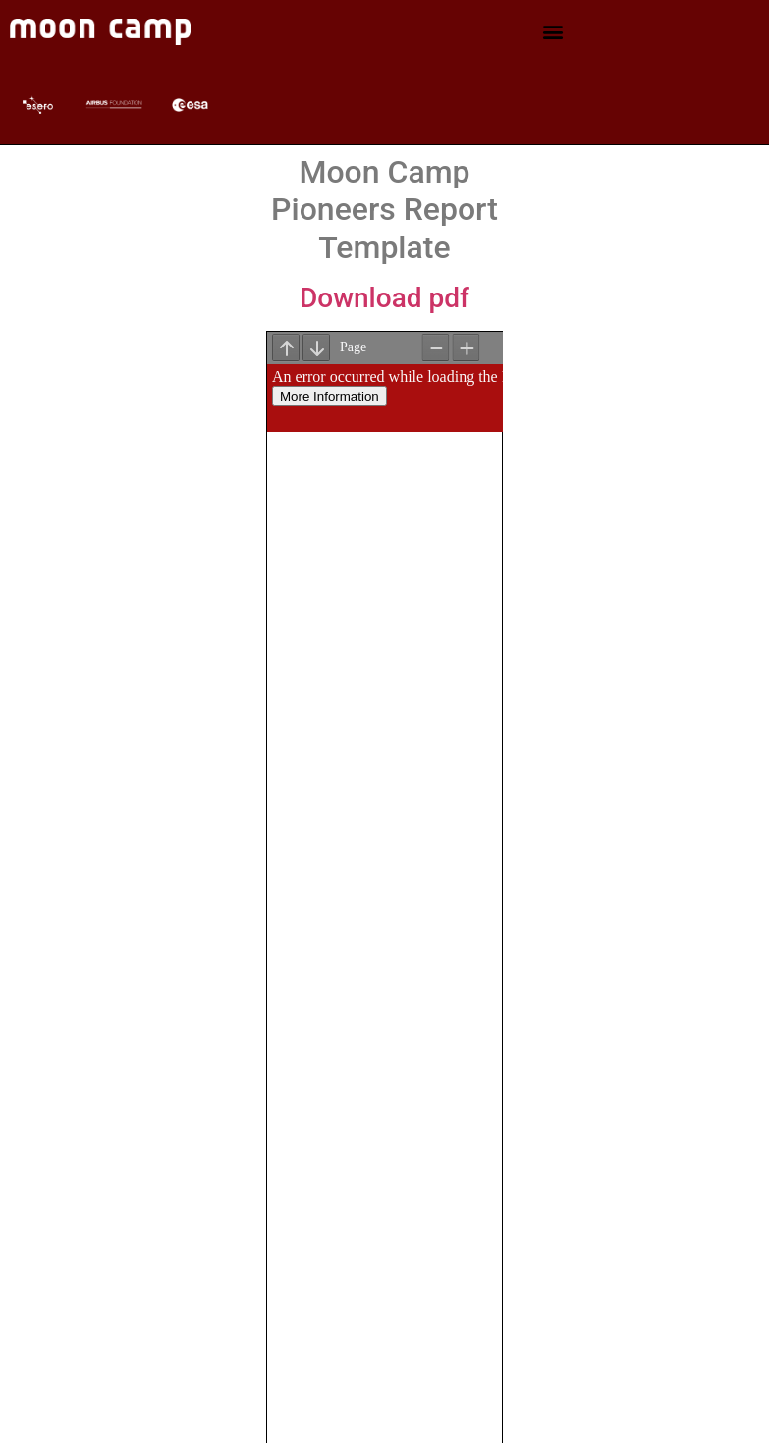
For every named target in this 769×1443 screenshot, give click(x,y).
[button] (552, 32)
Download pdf (384, 298)
